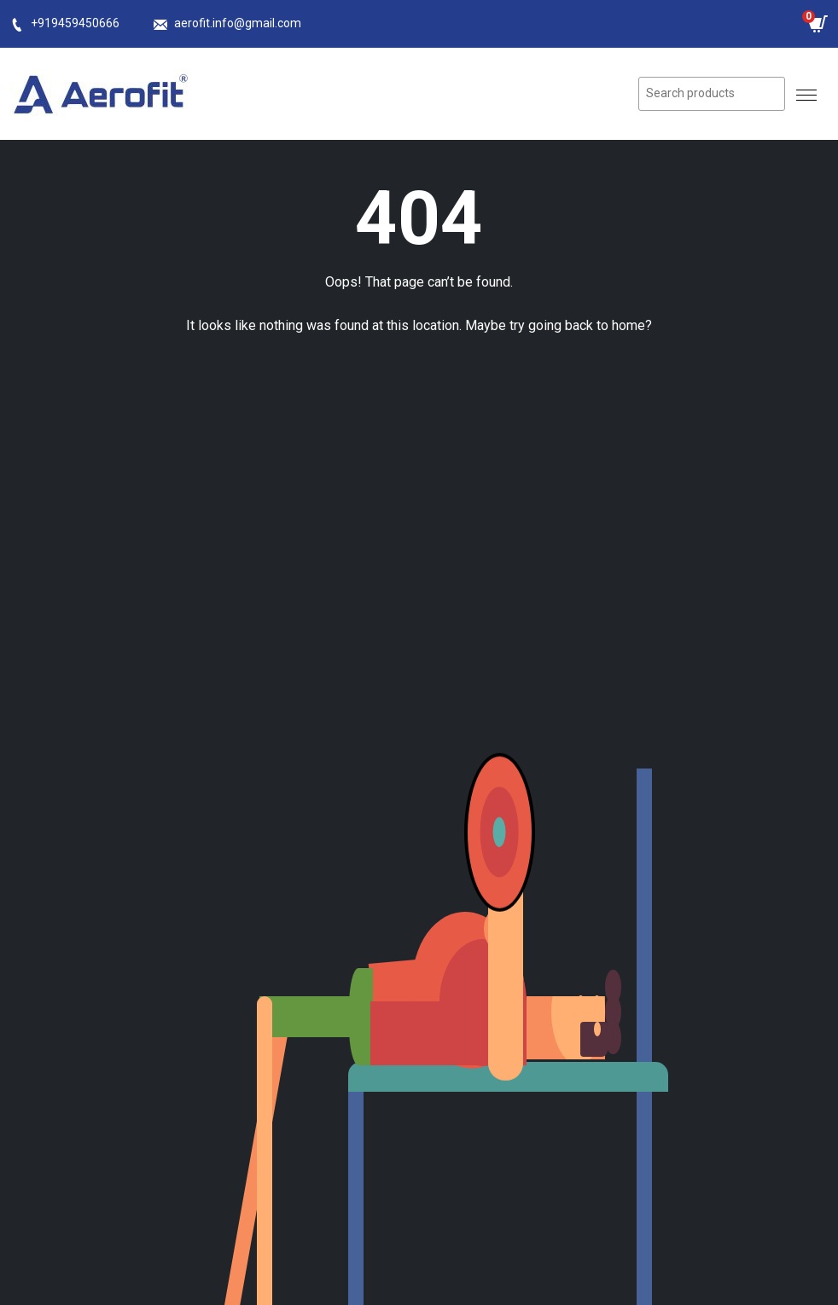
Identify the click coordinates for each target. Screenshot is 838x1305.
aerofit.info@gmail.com (237, 23)
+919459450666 (75, 23)
